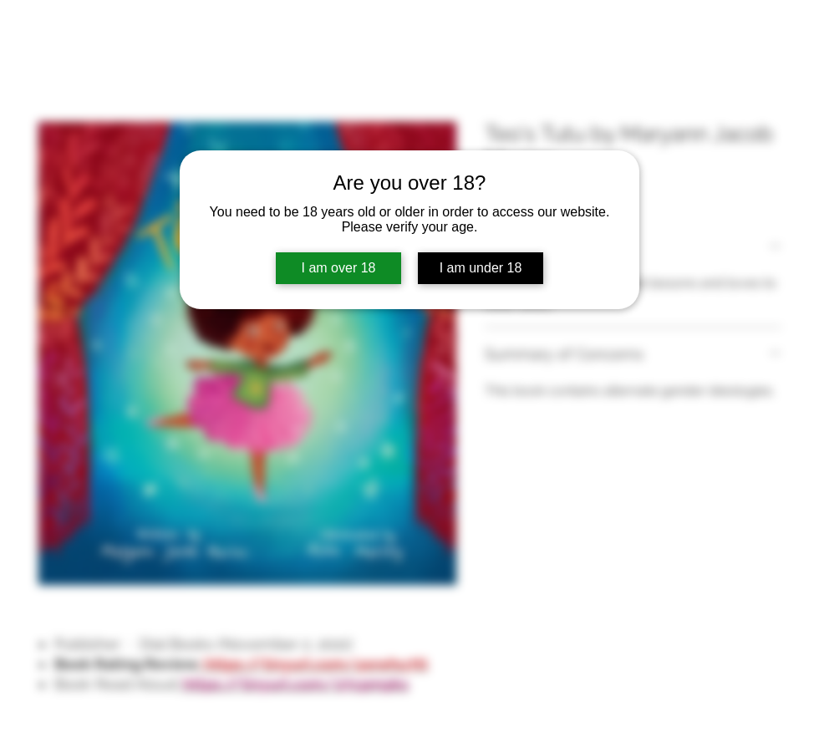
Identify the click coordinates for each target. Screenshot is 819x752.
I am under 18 (481, 268)
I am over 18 (339, 268)
